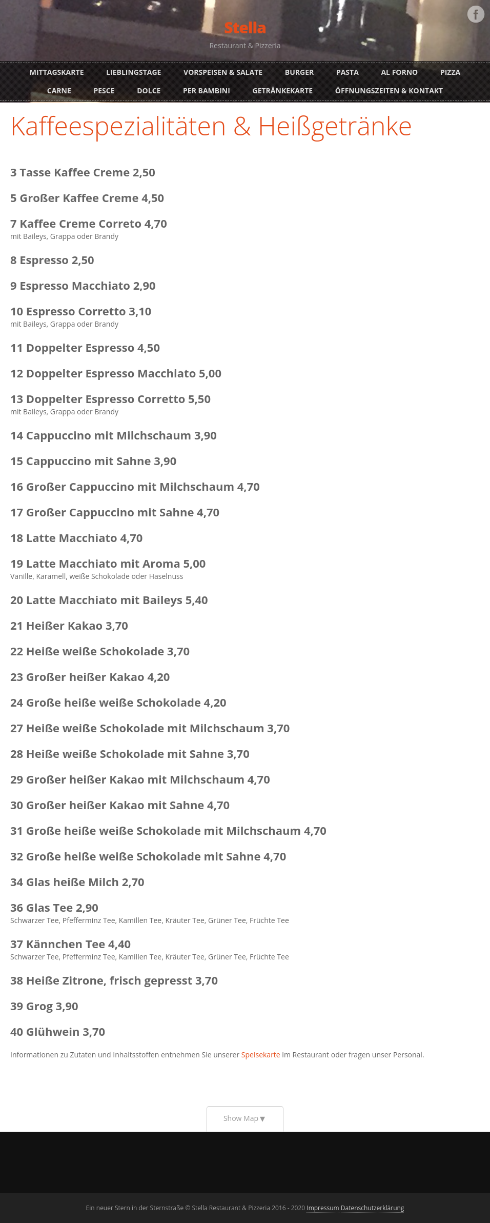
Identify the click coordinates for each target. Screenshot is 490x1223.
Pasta (347, 72)
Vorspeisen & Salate (222, 72)
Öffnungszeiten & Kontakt (389, 90)
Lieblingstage (133, 72)
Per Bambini (206, 90)
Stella (245, 27)
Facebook (475, 14)
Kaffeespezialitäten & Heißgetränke (211, 125)
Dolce (148, 90)
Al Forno (399, 72)
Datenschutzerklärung (372, 1208)
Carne (59, 90)
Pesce (103, 90)
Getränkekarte (283, 90)
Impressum (323, 1208)
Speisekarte (260, 1054)
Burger (299, 72)
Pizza (450, 72)
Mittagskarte (57, 72)
